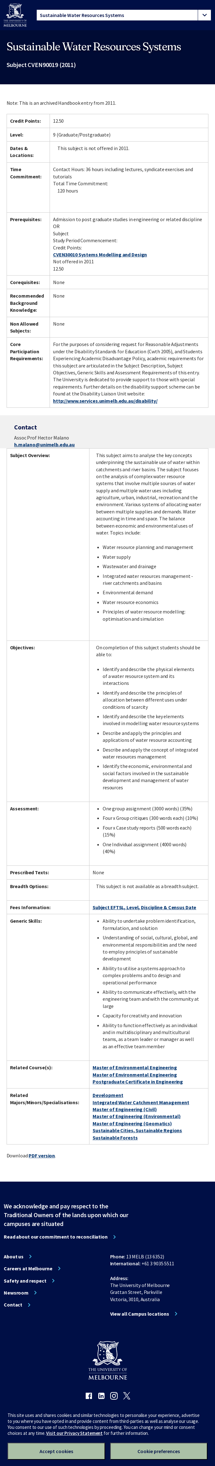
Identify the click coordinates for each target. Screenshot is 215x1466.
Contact (13, 1304)
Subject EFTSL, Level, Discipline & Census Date (144, 907)
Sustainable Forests (115, 1137)
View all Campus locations (139, 1314)
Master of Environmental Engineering (135, 1067)
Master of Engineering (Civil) (125, 1109)
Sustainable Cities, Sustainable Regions (137, 1130)
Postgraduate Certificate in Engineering (138, 1081)
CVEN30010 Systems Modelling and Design (100, 254)
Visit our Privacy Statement (74, 1433)
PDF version (42, 1155)
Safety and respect (25, 1281)
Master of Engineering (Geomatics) (132, 1123)
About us (14, 1256)
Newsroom (16, 1293)
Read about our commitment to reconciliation (56, 1237)
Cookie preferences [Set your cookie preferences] (158, 1451)
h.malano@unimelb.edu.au (44, 444)
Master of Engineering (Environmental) (137, 1116)
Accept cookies (56, 1451)
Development (108, 1095)
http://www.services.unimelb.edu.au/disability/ (105, 401)
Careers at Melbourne (28, 1268)
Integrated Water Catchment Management (141, 1102)
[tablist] (123, 15)
